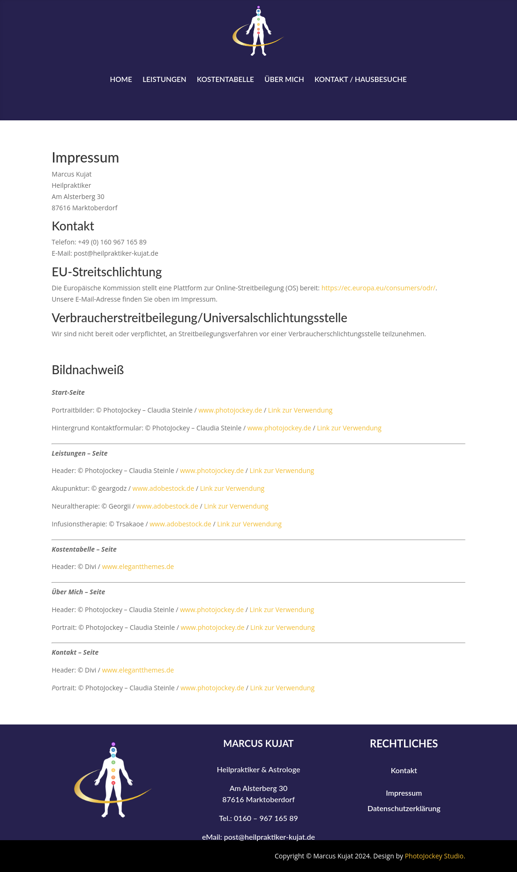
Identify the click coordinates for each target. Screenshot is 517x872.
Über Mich (284, 79)
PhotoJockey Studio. (435, 855)
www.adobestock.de (164, 488)
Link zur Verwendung (300, 410)
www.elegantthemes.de (138, 566)
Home (121, 79)
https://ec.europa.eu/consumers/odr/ (378, 287)
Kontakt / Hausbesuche (361, 79)
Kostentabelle (225, 79)
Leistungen (164, 79)
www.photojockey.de (230, 410)
